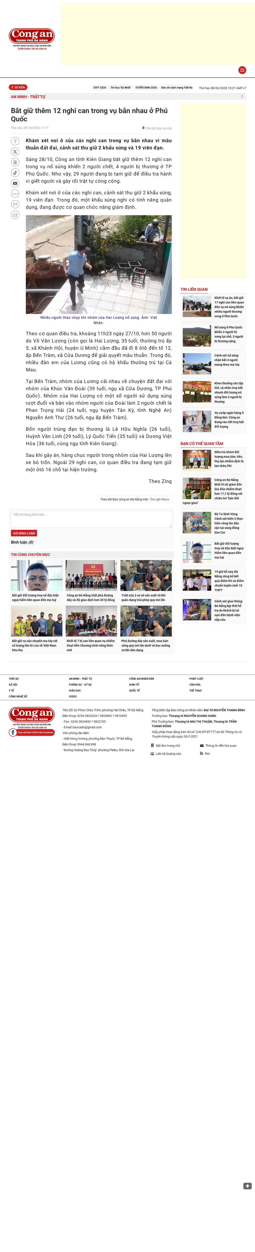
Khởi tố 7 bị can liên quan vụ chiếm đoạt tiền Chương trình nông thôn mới (91, 645)
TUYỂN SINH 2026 (154, 87)
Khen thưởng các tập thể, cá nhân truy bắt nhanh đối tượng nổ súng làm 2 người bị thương (229, 392)
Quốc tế (134, 690)
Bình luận (22, 542)
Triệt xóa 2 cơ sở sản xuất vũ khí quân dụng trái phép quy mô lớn (143, 598)
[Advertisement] (213, 190)
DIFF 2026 (107, 87)
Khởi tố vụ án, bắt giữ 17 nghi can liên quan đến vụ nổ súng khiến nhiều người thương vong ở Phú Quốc (229, 307)
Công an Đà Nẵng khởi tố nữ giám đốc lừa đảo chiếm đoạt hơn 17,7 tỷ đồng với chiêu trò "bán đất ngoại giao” (212, 491)
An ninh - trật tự (28, 96)
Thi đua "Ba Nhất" (128, 87)
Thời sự (14, 678)
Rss (205, 753)
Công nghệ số (18, 696)
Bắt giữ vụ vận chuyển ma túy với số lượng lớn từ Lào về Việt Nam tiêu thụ (34, 645)
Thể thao (195, 690)
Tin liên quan (194, 289)
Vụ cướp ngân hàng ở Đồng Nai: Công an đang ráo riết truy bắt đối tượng (229, 419)
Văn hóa (194, 684)
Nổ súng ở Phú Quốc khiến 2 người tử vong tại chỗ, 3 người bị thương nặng (229, 334)
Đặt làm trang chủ (165, 745)
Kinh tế (134, 684)
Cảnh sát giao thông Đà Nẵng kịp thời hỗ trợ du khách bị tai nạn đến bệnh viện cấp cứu (228, 610)
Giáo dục (75, 690)
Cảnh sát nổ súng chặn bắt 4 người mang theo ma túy (227, 360)
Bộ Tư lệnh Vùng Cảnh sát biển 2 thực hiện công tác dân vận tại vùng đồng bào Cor (229, 523)
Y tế (11, 690)
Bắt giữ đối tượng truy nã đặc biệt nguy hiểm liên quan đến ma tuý (35, 598)
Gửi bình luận (24, 533)
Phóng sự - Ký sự (80, 684)
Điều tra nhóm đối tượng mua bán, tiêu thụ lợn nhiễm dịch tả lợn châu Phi (229, 459)
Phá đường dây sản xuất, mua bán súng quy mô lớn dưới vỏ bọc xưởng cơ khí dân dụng (145, 645)
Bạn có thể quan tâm (202, 443)
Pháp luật (196, 678)
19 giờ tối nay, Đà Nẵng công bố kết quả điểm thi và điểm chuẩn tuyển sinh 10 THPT (229, 581)
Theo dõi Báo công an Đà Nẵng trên (134, 499)
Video (73, 696)
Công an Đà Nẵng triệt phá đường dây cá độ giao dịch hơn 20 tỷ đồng (91, 598)
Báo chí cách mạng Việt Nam (185, 87)
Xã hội (13, 684)
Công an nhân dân (141, 678)
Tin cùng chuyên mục (30, 555)
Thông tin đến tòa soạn (218, 745)
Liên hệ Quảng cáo (166, 753)
